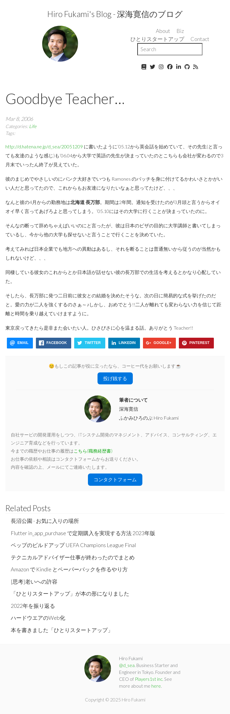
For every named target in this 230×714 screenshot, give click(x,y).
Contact (200, 39)
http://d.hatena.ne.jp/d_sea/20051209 (44, 146)
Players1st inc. (149, 679)
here (156, 686)
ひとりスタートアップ (157, 39)
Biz (180, 31)
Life (32, 126)
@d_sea (127, 665)
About (163, 31)
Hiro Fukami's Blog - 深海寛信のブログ (115, 14)
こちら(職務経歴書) (93, 450)
